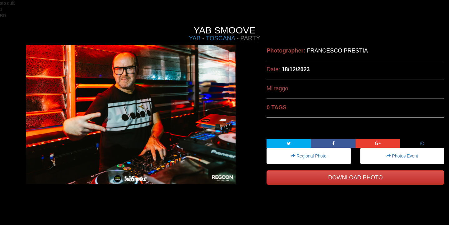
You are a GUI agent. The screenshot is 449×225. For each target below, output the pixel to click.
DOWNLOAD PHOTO (355, 177)
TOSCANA (220, 38)
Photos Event (402, 155)
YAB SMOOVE (225, 30)
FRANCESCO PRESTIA (337, 51)
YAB (195, 38)
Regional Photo (309, 155)
